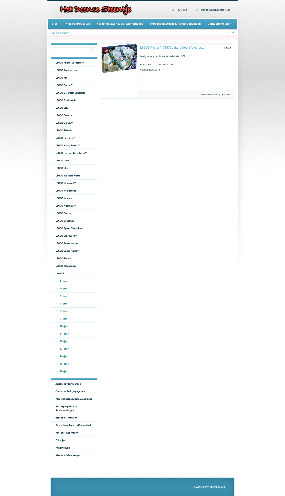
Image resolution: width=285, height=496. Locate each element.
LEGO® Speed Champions (69, 228)
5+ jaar (63, 288)
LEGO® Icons (62, 160)
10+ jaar (64, 326)
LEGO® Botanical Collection (70, 93)
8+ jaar (63, 311)
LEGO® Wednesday (65, 266)
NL (233, 33)
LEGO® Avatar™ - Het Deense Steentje (95, 9)
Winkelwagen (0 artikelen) (213, 10)
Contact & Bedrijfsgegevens (70, 391)
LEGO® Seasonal (64, 221)
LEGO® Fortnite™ (65, 138)
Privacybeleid (62, 448)
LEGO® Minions (63, 198)
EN (227, 33)
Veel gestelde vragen (66, 433)
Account (179, 10)
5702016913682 (157, 65)
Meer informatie (209, 94)
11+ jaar (64, 334)
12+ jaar (64, 341)
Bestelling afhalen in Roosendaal (73, 425)
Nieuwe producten (78, 24)
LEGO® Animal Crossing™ (69, 63)
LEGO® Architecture (66, 70)
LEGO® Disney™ (64, 123)
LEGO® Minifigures (65, 191)
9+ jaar (63, 319)
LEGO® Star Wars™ (66, 236)
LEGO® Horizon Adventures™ (71, 153)
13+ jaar (64, 349)
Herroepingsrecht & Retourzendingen (175, 24)
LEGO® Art (61, 78)
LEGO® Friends (63, 130)
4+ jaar (63, 281)
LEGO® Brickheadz (65, 100)
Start (55, 24)
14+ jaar (64, 356)
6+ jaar (63, 296)
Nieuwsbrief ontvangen (67, 455)
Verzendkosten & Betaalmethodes (120, 24)
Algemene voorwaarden (68, 384)
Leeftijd (59, 273)
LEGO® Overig (63, 213)
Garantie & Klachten (66, 417)
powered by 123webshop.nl (210, 487)
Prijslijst (60, 440)
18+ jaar (64, 371)
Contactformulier (219, 24)
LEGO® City (61, 108)
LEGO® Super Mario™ (67, 251)
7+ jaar (63, 303)
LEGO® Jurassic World (67, 175)
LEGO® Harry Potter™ (67, 145)
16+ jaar (64, 364)
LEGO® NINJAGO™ (65, 206)
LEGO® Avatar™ (60, 33)
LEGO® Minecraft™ (65, 183)
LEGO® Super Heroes (67, 243)
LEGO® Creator (63, 115)
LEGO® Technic (63, 258)
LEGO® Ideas (62, 168)
